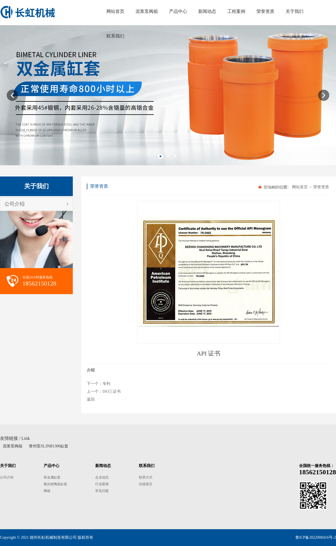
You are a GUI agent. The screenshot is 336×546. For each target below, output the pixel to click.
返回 (91, 399)
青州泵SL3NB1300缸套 (48, 446)
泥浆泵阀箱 (12, 446)
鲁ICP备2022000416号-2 (315, 537)
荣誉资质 (320, 187)
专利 (106, 384)
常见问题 (102, 491)
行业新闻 (102, 484)
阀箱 (47, 491)
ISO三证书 (111, 391)
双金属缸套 (52, 477)
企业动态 (102, 477)
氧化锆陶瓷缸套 (55, 484)
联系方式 (145, 477)
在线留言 (145, 484)
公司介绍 (14, 204)
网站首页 (300, 187)
